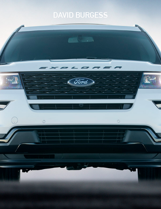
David (80, 15)
